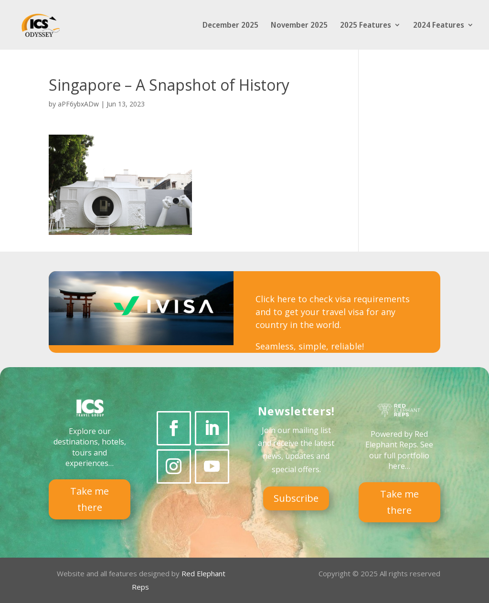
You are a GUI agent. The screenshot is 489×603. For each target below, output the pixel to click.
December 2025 (230, 25)
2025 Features (365, 25)
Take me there (89, 499)
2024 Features (438, 25)
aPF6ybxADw (78, 103)
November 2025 (299, 25)
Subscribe (296, 498)
